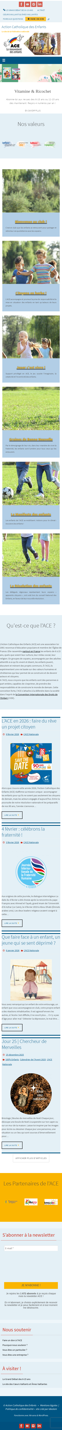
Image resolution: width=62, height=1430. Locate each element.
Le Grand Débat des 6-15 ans (16, 1379)
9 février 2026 (12, 734)
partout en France (31, 651)
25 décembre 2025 (15, 1054)
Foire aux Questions (13, 19)
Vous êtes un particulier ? (14, 1349)
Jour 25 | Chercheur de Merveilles (24, 1044)
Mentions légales (49, 1405)
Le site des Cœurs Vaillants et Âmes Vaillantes (24, 1384)
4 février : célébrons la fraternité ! (23, 832)
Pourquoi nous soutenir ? (14, 1345)
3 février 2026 (12, 842)
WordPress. (43, 1415)
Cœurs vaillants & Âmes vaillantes (20, 14)
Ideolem (52, 1408)
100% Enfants (12, 1059)
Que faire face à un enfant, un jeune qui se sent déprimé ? (31, 940)
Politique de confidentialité (19, 1408)
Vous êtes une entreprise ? (15, 1354)
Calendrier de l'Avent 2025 (33, 1059)
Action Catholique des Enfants (24, 26)
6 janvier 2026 (12, 950)
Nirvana (32, 1415)
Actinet (41, 10)
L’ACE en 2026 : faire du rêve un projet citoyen (29, 724)
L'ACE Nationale (31, 734)
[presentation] (17, 1266)
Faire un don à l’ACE (12, 1340)
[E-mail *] (31, 1248)
